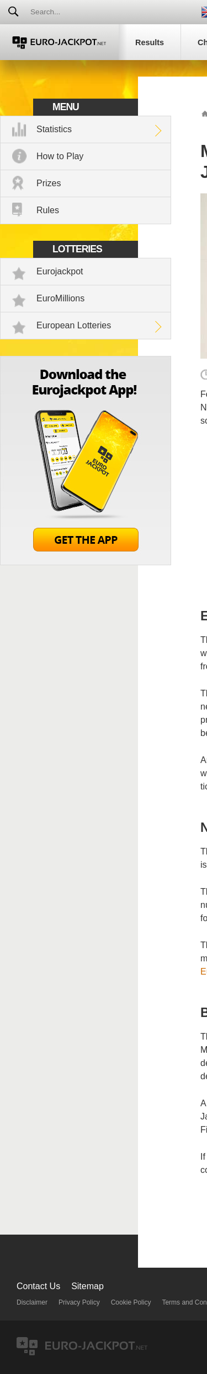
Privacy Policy (79, 1302)
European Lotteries (73, 325)
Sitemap (87, 1286)
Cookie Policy (131, 1302)
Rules (47, 210)
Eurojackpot (59, 271)
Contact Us (38, 1286)
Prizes (48, 183)
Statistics (54, 129)
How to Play (59, 156)
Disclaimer (32, 1302)
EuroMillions (60, 298)
